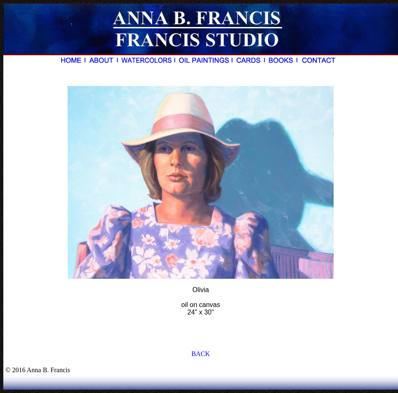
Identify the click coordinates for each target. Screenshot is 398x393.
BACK (201, 353)
